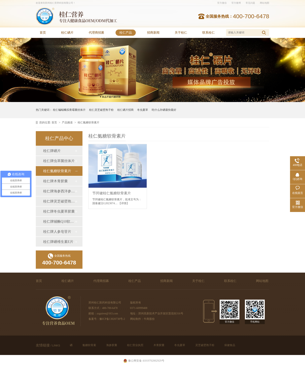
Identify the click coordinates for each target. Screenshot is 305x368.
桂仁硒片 (67, 32)
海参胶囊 (112, 345)
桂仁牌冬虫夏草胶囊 (59, 211)
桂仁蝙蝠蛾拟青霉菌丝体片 (69, 109)
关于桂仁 (181, 32)
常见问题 (250, 3)
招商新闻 (153, 32)
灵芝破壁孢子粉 (205, 345)
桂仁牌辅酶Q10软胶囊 (59, 221)
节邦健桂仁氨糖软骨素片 (111, 193)
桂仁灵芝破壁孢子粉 (101, 109)
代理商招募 (96, 32)
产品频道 (68, 122)
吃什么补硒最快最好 (164, 109)
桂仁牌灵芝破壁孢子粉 (59, 201)
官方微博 (236, 3)
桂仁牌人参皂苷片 (57, 232)
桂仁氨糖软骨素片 (88, 122)
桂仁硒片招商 (125, 109)
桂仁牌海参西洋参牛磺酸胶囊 (59, 191)
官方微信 (222, 3)
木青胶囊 (159, 345)
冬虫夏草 (142, 109)
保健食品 (229, 345)
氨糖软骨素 (89, 345)
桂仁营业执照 (135, 345)
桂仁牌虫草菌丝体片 (59, 161)
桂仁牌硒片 (52, 151)
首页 (43, 32)
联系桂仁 (208, 32)
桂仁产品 (125, 32)
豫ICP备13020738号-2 (112, 318)
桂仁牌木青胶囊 (55, 181)
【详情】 (123, 203)
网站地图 (264, 3)
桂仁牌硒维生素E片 (58, 242)
